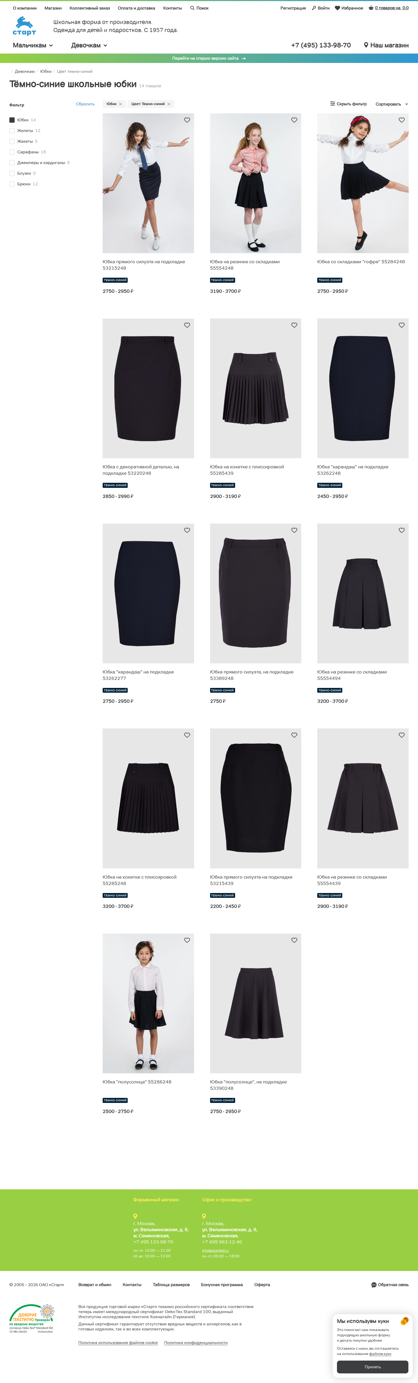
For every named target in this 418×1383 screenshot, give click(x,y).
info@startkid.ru (215, 1250)
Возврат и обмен (94, 1284)
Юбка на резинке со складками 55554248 (245, 265)
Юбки (114, 103)
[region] (52, 152)
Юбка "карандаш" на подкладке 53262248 (352, 470)
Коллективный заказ (90, 8)
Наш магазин (386, 45)
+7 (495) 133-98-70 (321, 45)
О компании (25, 8)
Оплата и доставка (136, 8)
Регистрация (293, 8)
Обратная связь (393, 1284)
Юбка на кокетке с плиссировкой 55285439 (247, 470)
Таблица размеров (171, 1284)
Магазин (53, 8)
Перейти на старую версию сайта (205, 58)
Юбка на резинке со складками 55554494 (352, 675)
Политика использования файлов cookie (118, 1342)
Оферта (262, 1284)
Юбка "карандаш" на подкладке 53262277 (138, 675)
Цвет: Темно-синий (150, 103)
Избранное (349, 8)
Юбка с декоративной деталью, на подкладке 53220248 (141, 470)
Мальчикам (33, 45)
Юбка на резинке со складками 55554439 (352, 880)
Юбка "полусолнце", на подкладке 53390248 (248, 1085)
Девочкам (89, 45)
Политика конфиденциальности (196, 1342)
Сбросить (85, 103)
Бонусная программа (222, 1284)
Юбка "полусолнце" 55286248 (137, 1082)
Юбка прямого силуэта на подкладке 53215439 (251, 880)
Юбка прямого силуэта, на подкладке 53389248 (252, 675)
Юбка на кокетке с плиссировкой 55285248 (139, 880)
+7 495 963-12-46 (222, 1242)
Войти (320, 8)
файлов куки (380, 1353)
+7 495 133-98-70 (153, 1242)
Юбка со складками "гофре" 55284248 (361, 262)
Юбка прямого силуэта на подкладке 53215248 (144, 265)
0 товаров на (388, 8)
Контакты (172, 8)
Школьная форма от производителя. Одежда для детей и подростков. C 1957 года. (115, 26)
